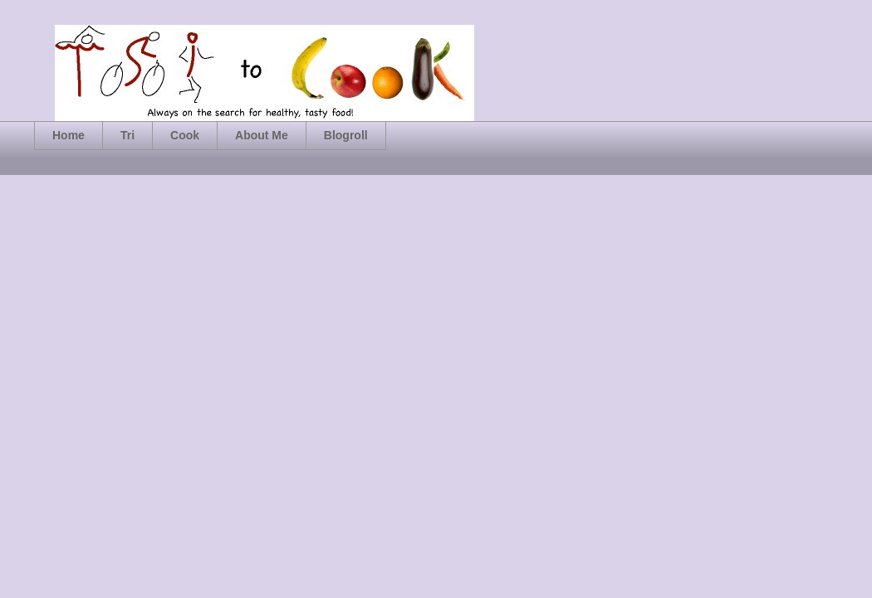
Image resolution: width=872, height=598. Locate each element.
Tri (127, 135)
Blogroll (346, 135)
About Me (261, 135)
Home (68, 135)
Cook (184, 135)
